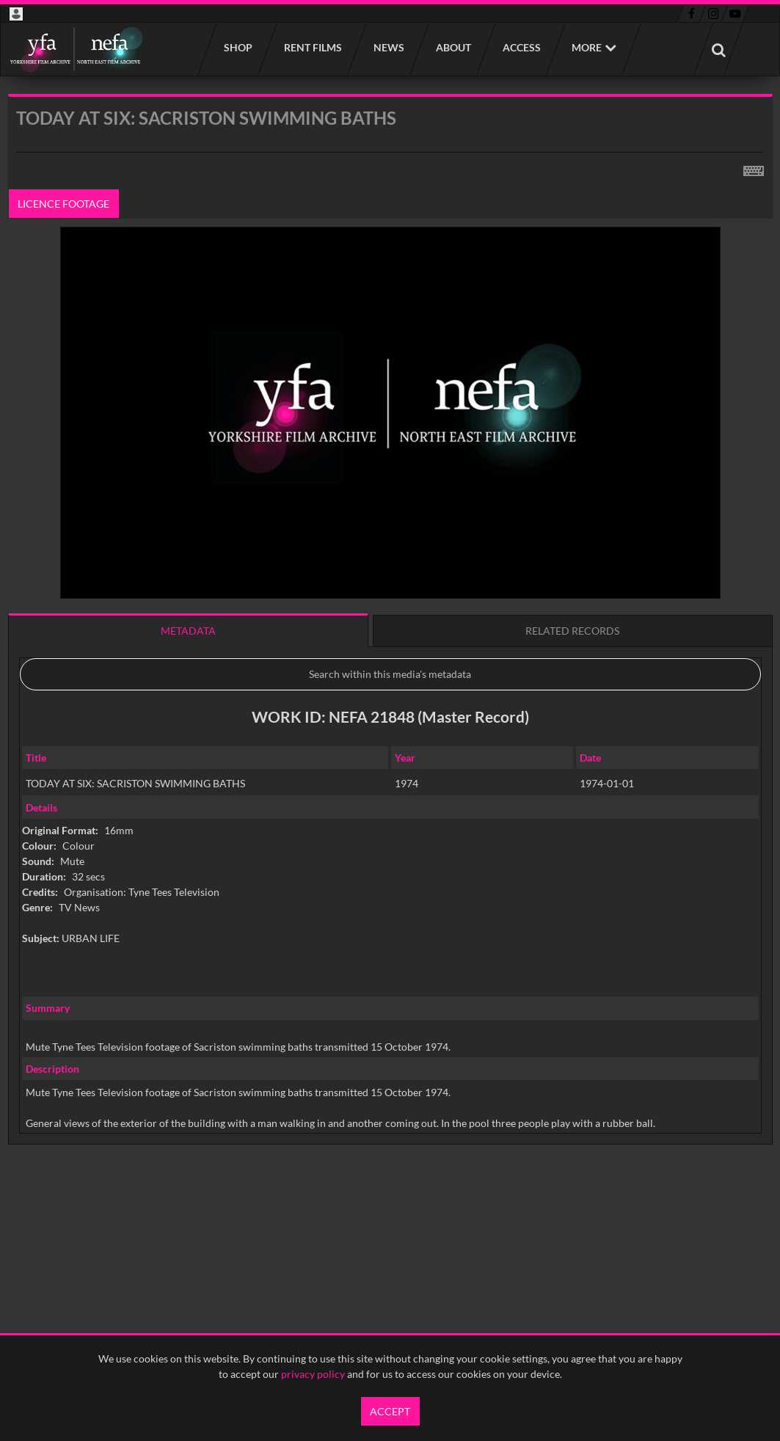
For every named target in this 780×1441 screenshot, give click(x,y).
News (388, 47)
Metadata (188, 630)
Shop (237, 47)
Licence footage (63, 203)
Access (521, 47)
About (452, 47)
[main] (390, 656)
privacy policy (313, 1374)
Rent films (312, 47)
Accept (390, 1411)
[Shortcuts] (753, 168)
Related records (572, 630)
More (587, 47)
